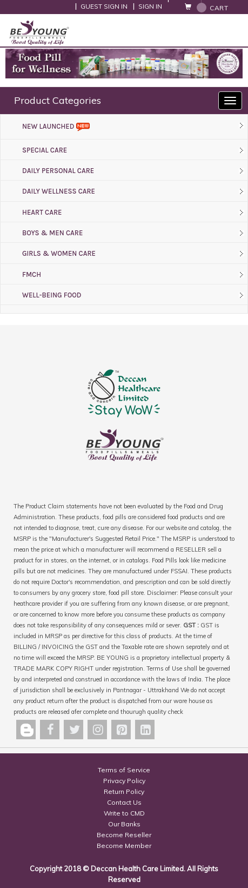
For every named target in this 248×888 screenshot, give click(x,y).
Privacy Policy (124, 781)
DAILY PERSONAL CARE (58, 171)
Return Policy (124, 791)
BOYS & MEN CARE (52, 233)
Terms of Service (124, 770)
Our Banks (124, 824)
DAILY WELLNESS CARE (58, 191)
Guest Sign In (104, 6)
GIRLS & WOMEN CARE (59, 253)
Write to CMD (124, 813)
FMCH (31, 274)
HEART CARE (42, 212)
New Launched (56, 126)
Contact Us (124, 802)
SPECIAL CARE (44, 150)
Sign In (150, 6)
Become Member (124, 845)
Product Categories (57, 100)
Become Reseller (124, 835)
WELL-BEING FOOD (52, 295)
